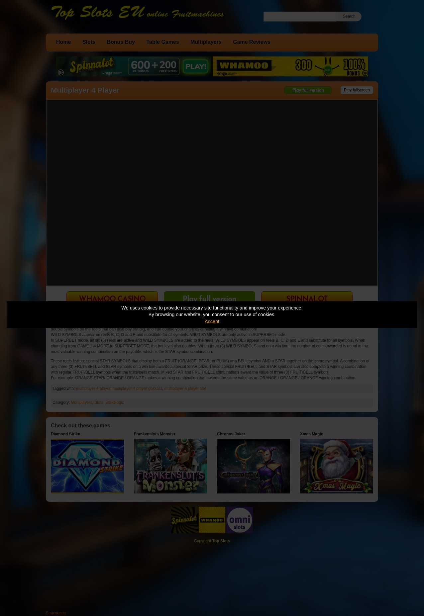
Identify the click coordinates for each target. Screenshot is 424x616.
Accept (212, 321)
